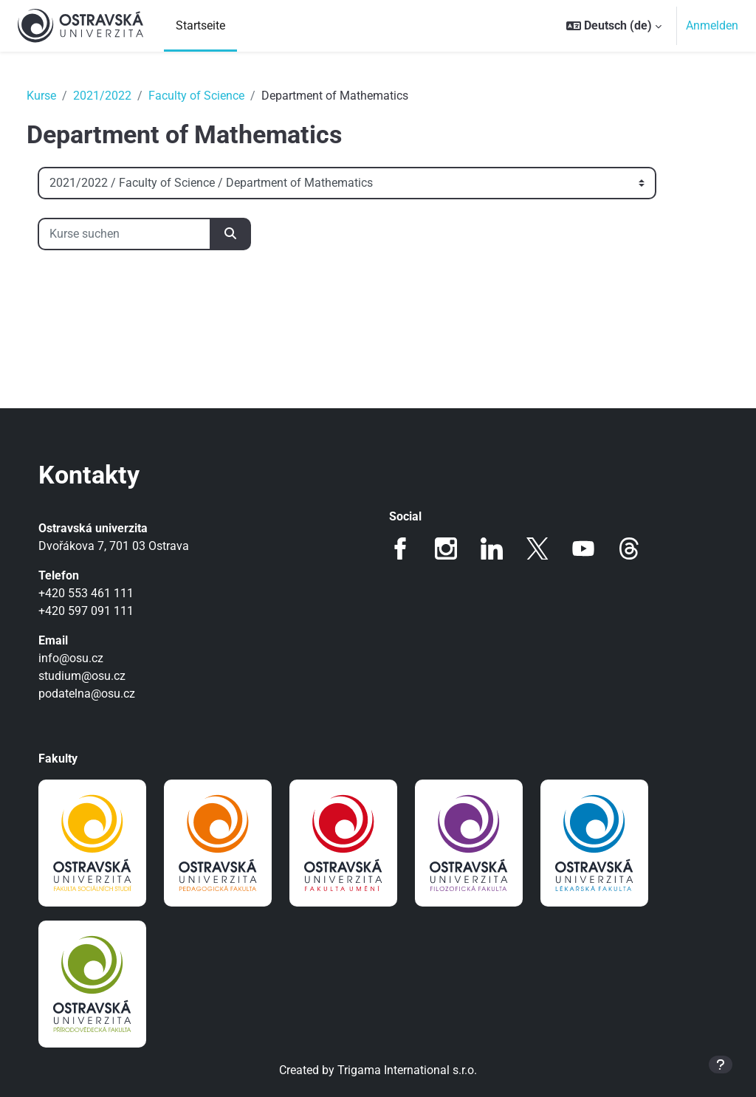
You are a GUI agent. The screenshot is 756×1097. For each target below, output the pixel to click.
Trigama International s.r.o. (407, 1070)
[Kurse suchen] (139, 234)
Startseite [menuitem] (200, 25)
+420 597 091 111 (100, 611)
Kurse (56, 96)
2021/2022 (117, 96)
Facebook (400, 548)
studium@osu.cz (96, 676)
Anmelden (712, 25)
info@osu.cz (85, 658)
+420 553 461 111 (100, 593)
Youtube (583, 548)
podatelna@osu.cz (101, 694)
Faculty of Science (211, 96)
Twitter (537, 548)
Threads (629, 548)
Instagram (446, 548)
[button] (613, 26)
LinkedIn (492, 548)
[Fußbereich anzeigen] (720, 1064)
